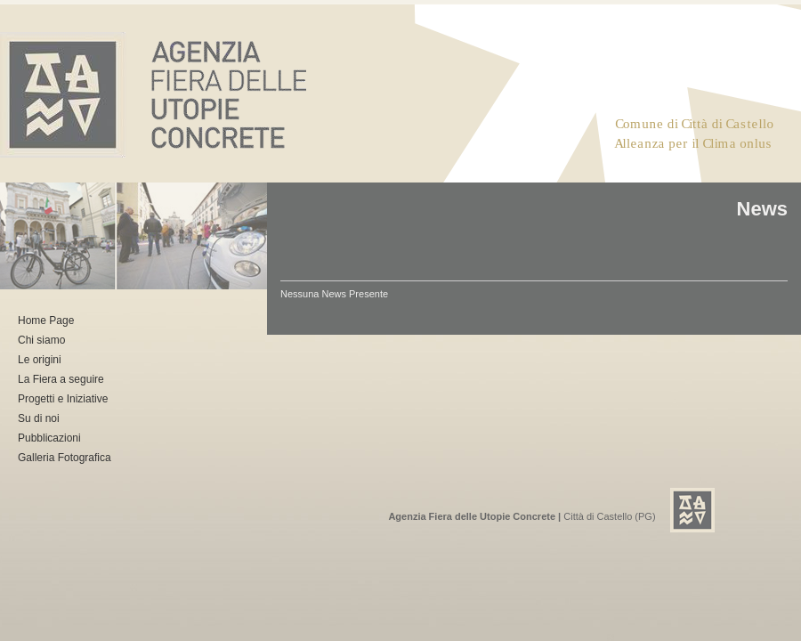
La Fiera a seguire (61, 379)
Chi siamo (41, 340)
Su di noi (39, 418)
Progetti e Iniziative (63, 399)
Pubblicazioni (49, 438)
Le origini (39, 359)
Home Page (46, 320)
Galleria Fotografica (64, 457)
